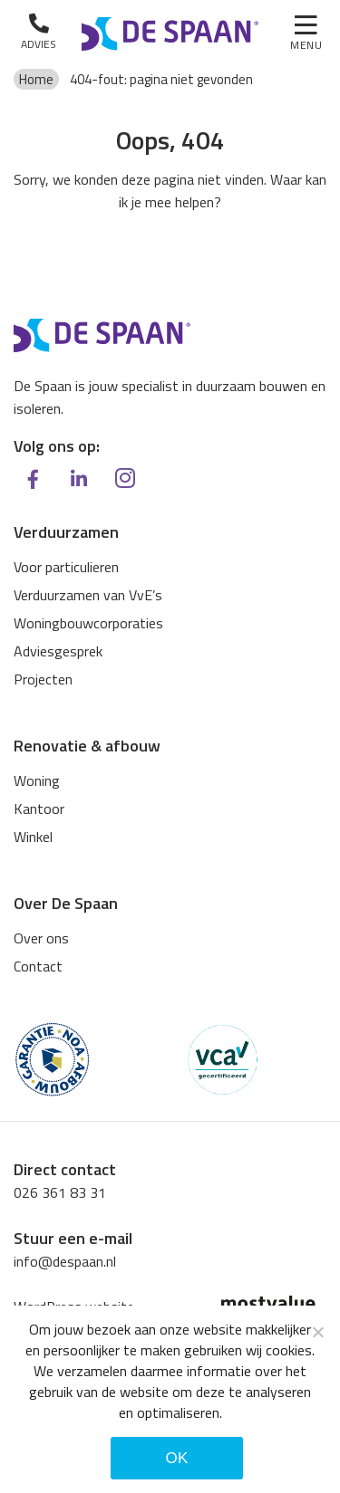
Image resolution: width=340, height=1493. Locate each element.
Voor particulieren (66, 567)
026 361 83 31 (60, 1192)
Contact (38, 966)
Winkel (33, 836)
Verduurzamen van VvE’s (88, 595)
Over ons (41, 938)
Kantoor (39, 808)
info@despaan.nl (65, 1261)
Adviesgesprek (58, 651)
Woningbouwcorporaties (88, 623)
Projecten (43, 679)
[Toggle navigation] (306, 34)
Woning (37, 780)
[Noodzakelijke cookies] (317, 1332)
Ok (176, 1458)
